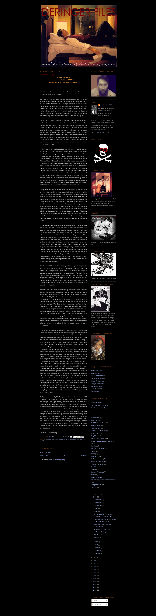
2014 (95, 572)
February (98, 550)
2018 (95, 560)
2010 (95, 584)
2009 (95, 587)
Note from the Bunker (98, 461)
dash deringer (106, 105)
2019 (95, 557)
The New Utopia (99, 535)
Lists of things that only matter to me (103, 441)
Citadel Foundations (97, 381)
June (96, 511)
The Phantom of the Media (99, 405)
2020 (95, 497)
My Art (93, 454)
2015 (95, 569)
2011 (95, 581)
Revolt (42, 440)
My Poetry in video (97, 459)
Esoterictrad (95, 391)
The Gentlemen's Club (98, 376)
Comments (96, 604)
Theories (94, 487)
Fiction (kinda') (61, 439)
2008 (95, 590)
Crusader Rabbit (96, 403)
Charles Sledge (96, 373)
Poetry (93, 469)
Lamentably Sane (96, 386)
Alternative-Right (96, 389)
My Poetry (94, 456)
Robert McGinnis (96, 477)
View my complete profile (101, 133)
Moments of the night (98, 448)
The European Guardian (99, 408)
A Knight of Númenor (97, 383)
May (96, 542)
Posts (94, 600)
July (96, 508)
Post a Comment (45, 452)
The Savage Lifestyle (98, 378)
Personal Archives (97, 464)
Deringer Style (95, 425)
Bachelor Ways (96, 418)
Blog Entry (50, 439)
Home (64, 455)
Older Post (83, 455)
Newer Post (44, 455)
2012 (95, 578)
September (98, 505)
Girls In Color (95, 433)
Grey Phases (95, 436)
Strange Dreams (96, 485)
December (98, 499)
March (97, 547)
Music (93, 451)
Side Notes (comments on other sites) (103, 480)
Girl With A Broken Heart (99, 430)
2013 (95, 575)
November (98, 502)
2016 (95, 566)
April (96, 545)
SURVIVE (97, 538)
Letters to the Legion (76, 439)
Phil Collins (94, 467)
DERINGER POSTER (98, 423)
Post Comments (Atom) (57, 460)
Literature (94, 446)
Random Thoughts (97, 472)
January (97, 553)
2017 (95, 563)
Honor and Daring (97, 370)
